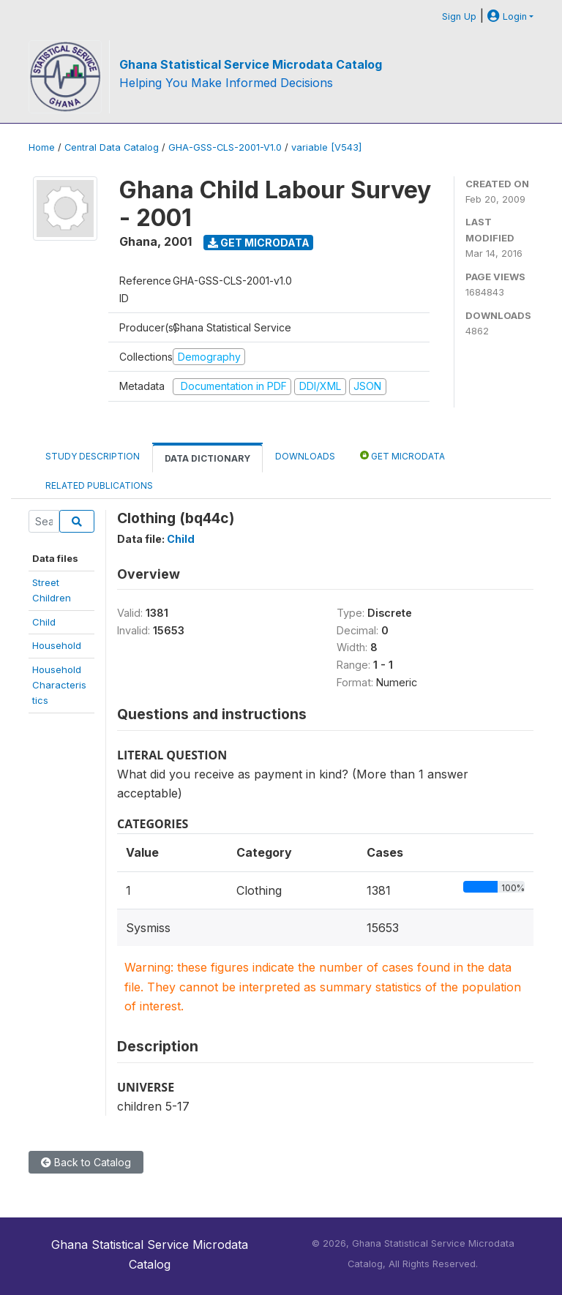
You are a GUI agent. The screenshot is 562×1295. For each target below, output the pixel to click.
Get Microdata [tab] (402, 455)
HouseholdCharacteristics (59, 685)
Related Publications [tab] (99, 485)
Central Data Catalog (111, 147)
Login (507, 16)
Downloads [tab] (305, 456)
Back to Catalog (86, 1162)
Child (44, 622)
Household (56, 645)
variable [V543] (326, 147)
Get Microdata (259, 242)
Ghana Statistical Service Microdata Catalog (250, 64)
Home (42, 147)
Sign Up (459, 16)
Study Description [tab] (92, 456)
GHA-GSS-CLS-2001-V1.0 (225, 147)
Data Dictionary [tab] (207, 458)
